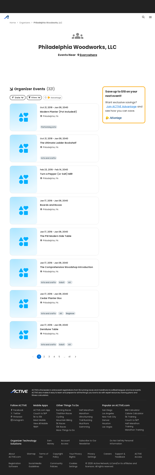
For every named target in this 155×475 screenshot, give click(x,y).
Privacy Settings (92, 455)
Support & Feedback (120, 455)
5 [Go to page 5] (59, 356)
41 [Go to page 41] (69, 356)
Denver (105, 420)
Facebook (18, 410)
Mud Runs (84, 423)
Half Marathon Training (132, 425)
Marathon (84, 413)
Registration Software (15, 465)
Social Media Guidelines (35, 465)
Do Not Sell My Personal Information (121, 442)
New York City (109, 416)
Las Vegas (107, 426)
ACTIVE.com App (41, 410)
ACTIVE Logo (16, 390)
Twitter (16, 413)
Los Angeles (108, 413)
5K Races (60, 423)
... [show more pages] (64, 356)
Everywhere (88, 55)
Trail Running (85, 420)
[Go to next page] (75, 356)
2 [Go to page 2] (44, 356)
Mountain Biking (64, 420)
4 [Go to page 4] (54, 356)
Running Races (63, 410)
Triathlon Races (64, 413)
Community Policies (56, 465)
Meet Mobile (39, 420)
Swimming (84, 426)
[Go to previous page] (33, 356)
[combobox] (18, 97)
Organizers (24, 22)
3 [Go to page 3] (49, 356)
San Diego (107, 410)
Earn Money (50, 442)
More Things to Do (65, 430)
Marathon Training (134, 429)
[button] (34, 97)
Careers (108, 453)
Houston (106, 423)
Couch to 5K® (40, 413)
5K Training (130, 416)
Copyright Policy (58, 455)
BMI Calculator (132, 410)
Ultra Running (86, 416)
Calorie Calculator (134, 413)
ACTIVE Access (138, 455)
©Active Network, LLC (99, 463)
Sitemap (31, 453)
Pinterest (17, 416)
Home (13, 22)
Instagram (18, 420)
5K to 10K (37, 416)
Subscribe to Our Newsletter (87, 442)
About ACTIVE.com (15, 455)
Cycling (60, 416)
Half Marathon (86, 410)
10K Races (61, 426)
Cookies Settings (73, 465)
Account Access (65, 442)
